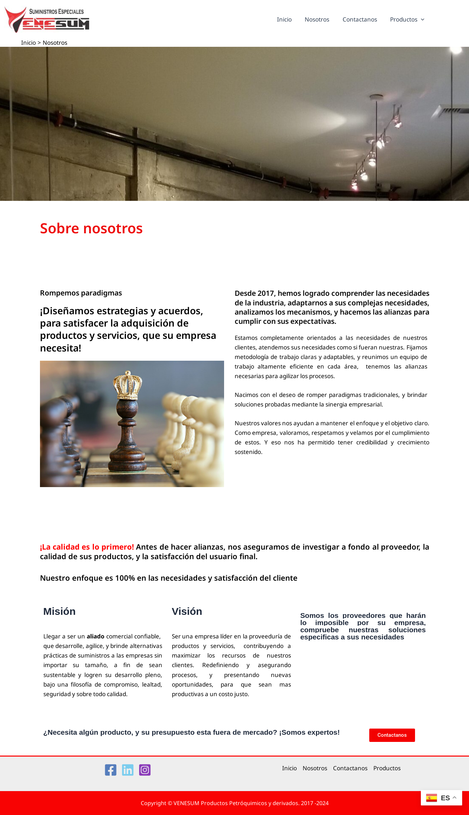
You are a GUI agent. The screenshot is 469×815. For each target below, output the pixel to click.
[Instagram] (144, 769)
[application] (421, 19)
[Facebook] (110, 769)
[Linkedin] (127, 769)
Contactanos (362, 19)
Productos (408, 19)
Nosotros (320, 19)
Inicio (289, 19)
